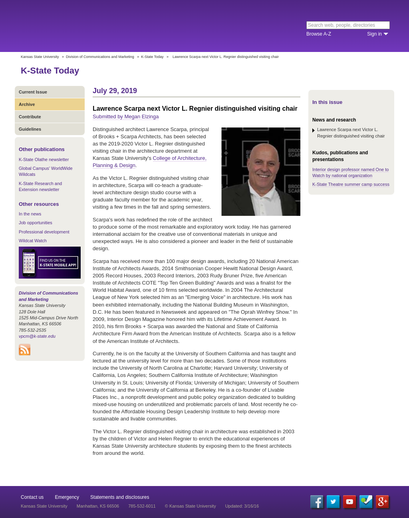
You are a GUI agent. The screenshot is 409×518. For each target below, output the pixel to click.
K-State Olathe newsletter (44, 159)
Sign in (374, 34)
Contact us (32, 497)
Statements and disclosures (119, 497)
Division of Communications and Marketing (100, 57)
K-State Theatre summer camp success (350, 184)
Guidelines (30, 129)
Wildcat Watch (33, 240)
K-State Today (152, 57)
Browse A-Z (318, 34)
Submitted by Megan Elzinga (126, 117)
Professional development (44, 231)
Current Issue (33, 92)
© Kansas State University (190, 506)
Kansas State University (86, 26)
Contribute (30, 116)
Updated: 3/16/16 (242, 506)
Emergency (67, 497)
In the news (30, 213)
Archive (27, 104)
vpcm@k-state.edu (37, 336)
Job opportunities (35, 222)
